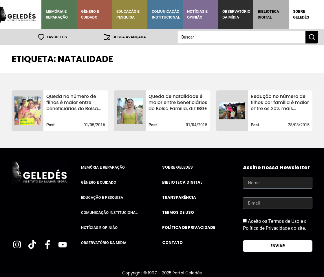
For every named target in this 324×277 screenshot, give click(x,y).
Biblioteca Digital (268, 14)
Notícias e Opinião (197, 14)
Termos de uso (178, 212)
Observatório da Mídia (236, 14)
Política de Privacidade (188, 227)
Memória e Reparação (57, 14)
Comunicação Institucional (166, 14)
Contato (172, 242)
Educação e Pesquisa (128, 14)
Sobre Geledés (301, 14)
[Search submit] (311, 37)
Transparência (179, 197)
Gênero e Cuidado (90, 14)
